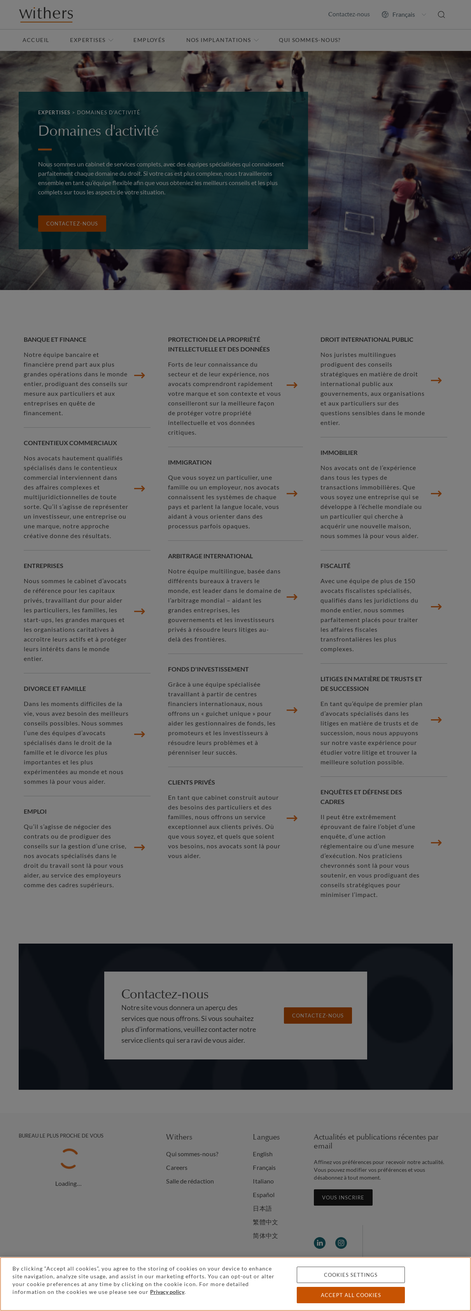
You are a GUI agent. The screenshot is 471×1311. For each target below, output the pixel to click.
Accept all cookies (351, 1295)
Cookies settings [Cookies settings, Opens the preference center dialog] (351, 1275)
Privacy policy (167, 1291)
